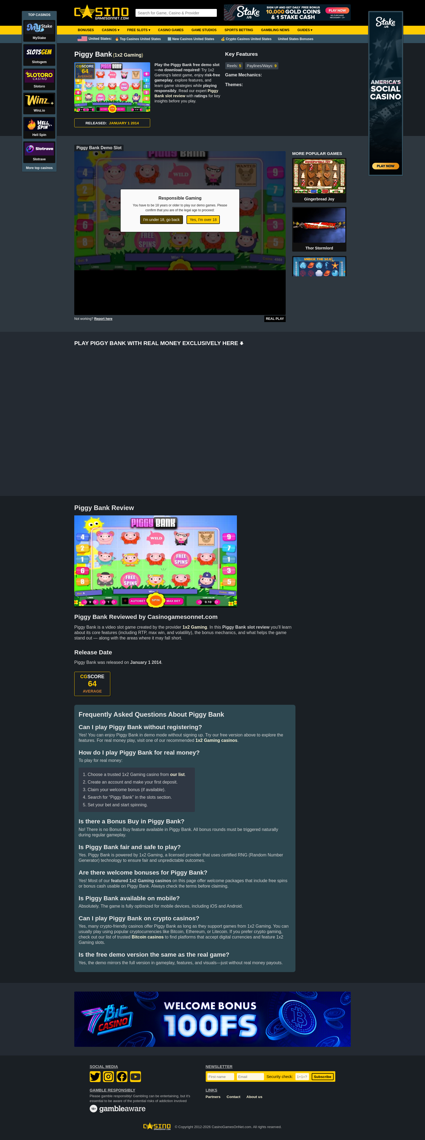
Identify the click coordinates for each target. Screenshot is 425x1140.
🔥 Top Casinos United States (138, 39)
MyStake (39, 38)
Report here (103, 319)
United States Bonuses (296, 39)
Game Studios (204, 30)
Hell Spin (39, 135)
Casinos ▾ (110, 30)
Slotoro (39, 86)
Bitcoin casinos (148, 937)
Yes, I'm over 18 (203, 219)
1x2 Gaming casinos (216, 740)
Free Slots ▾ (138, 30)
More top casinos (39, 168)
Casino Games (170, 30)
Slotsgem (39, 62)
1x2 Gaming (128, 55)
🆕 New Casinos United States (191, 39)
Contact (233, 1097)
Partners (213, 1097)
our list (177, 774)
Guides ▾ (304, 30)
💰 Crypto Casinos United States (246, 39)
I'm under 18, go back (161, 219)
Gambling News (275, 30)
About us (254, 1097)
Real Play (275, 319)
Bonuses (86, 30)
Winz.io (39, 110)
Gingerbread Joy (319, 199)
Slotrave (39, 159)
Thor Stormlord (319, 248)
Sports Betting (238, 30)
